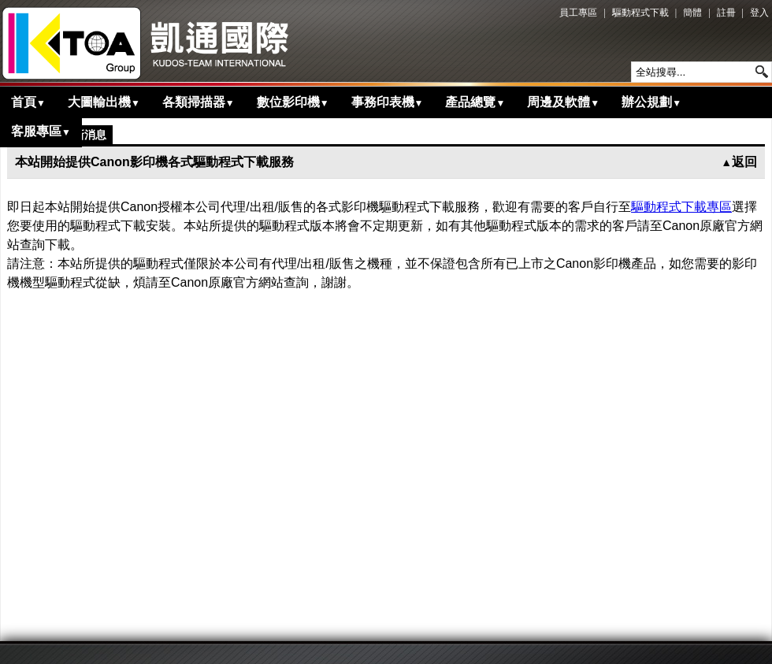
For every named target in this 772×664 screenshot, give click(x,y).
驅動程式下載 (640, 12)
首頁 (28, 102)
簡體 (692, 12)
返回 (739, 162)
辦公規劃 (651, 102)
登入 (759, 12)
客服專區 (41, 131)
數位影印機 (293, 102)
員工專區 (578, 12)
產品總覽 (475, 102)
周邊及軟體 (563, 102)
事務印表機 (387, 102)
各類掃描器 (198, 102)
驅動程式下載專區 (681, 206)
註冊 (726, 12)
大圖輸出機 (104, 102)
